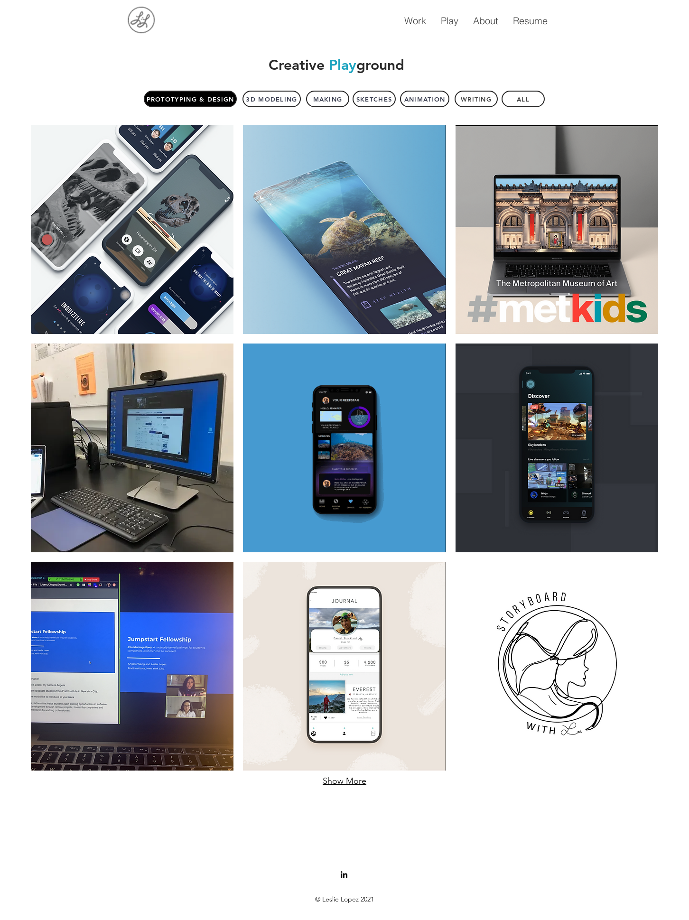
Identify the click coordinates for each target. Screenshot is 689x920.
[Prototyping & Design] (190, 99)
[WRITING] (476, 99)
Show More (344, 781)
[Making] (327, 99)
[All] (523, 99)
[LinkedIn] (344, 874)
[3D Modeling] (271, 99)
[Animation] (424, 99)
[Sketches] (374, 99)
